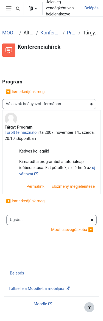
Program (71, 33)
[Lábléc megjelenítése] (89, 307)
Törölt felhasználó (21, 132)
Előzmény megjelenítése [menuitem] (73, 186)
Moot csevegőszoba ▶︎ (72, 229)
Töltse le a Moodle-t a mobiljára (37, 288)
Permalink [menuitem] (35, 186)
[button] (18, 8)
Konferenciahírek (50, 33)
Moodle (40, 303)
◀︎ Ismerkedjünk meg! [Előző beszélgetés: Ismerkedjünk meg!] (26, 91)
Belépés (91, 8)
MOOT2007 (9, 33)
